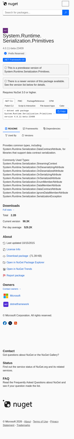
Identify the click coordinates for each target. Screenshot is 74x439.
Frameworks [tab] (30, 128)
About (27, 421)
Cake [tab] (62, 106)
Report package (16, 275)
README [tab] (11, 128)
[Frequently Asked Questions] (6, 378)
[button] (61, 111)
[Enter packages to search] (32, 12)
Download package (17, 256)
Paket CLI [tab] (9, 106)
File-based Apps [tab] (47, 106)
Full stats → (9, 210)
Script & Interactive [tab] (26, 106)
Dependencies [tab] (51, 128)
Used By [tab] (11, 135)
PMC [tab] (20, 101)
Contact (9, 351)
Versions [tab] (27, 135)
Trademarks (23, 425)
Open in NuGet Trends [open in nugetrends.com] (19, 269)
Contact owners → (12, 289)
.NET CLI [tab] (9, 101)
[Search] (65, 12)
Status (8, 363)
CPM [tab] (51, 101)
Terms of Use (40, 421)
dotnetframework (19, 304)
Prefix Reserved (16, 53)
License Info (13, 249)
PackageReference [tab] (35, 101)
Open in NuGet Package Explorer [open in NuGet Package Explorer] (25, 262)
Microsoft (15, 295)
